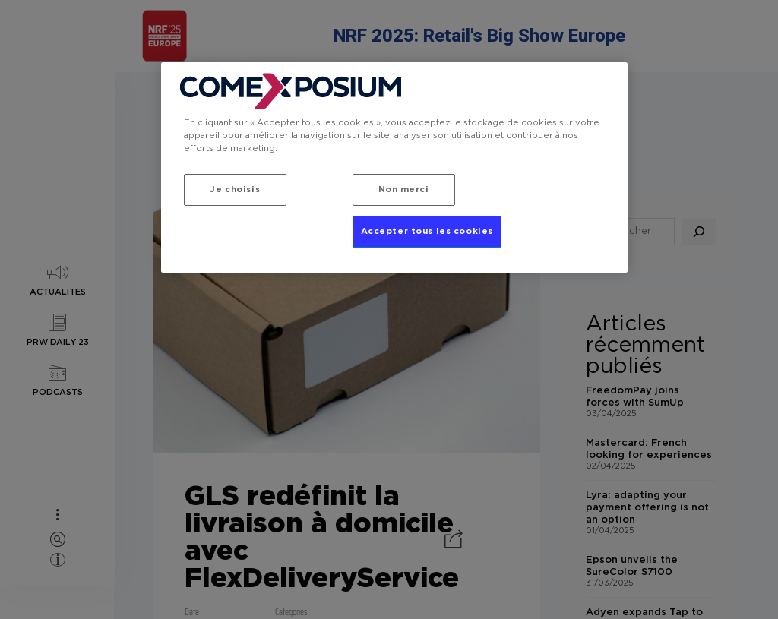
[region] (394, 167)
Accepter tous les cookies (427, 231)
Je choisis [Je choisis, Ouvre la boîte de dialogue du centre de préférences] (235, 189)
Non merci (403, 189)
